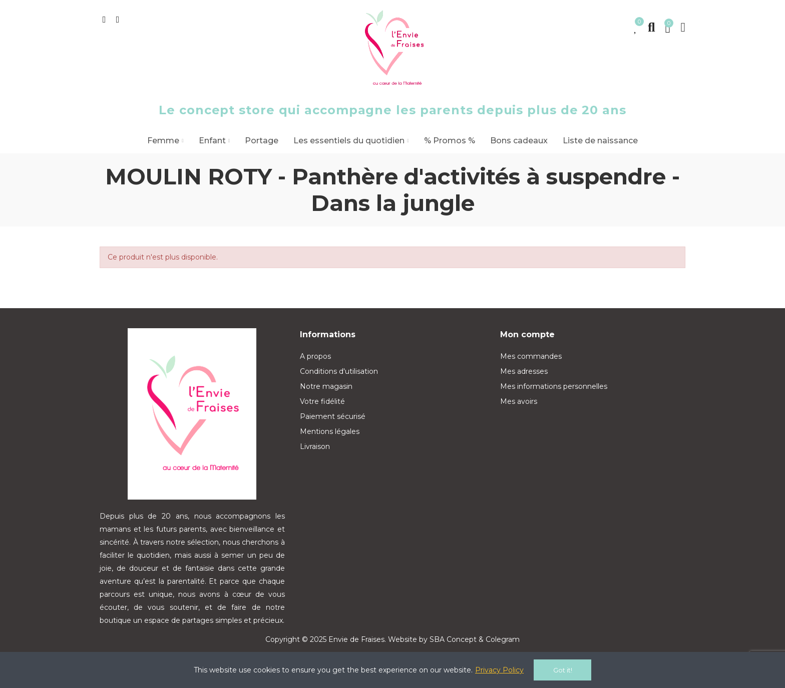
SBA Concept (453, 639)
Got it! (562, 670)
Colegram (503, 639)
